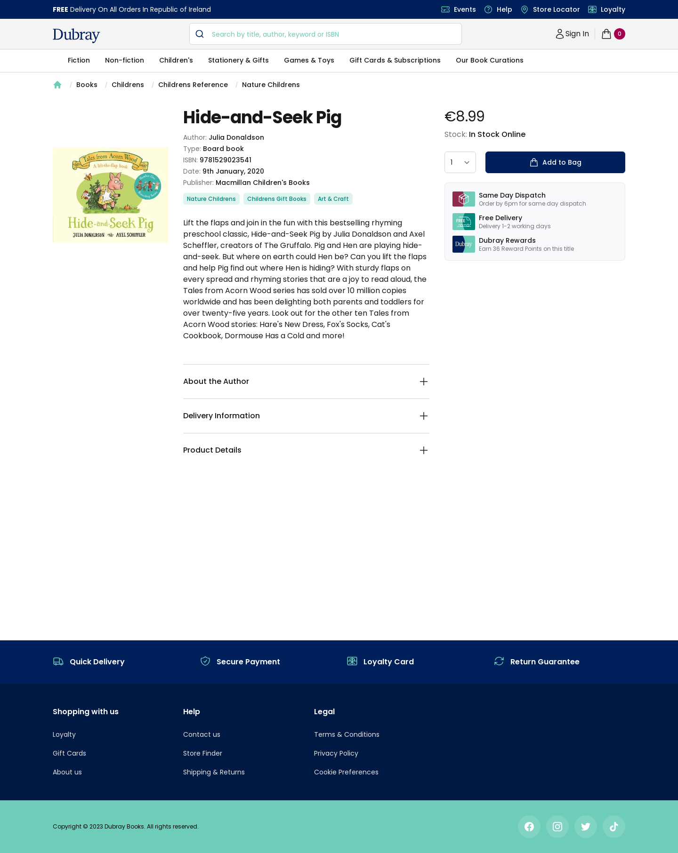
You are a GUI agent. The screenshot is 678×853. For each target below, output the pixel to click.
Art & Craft (333, 199)
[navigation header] (76, 35)
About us (67, 772)
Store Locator (556, 9)
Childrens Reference (193, 84)
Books (86, 84)
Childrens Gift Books (277, 199)
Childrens (128, 84)
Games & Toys (309, 60)
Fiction (79, 60)
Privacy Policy (336, 753)
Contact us (201, 734)
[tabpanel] (110, 194)
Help (504, 9)
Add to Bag (555, 162)
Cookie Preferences (346, 772)
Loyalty (613, 9)
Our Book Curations (490, 60)
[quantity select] (460, 162)
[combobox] (325, 34)
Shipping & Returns (214, 772)
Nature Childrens (271, 84)
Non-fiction (124, 60)
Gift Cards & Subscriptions (395, 60)
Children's (176, 60)
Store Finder (202, 753)
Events (465, 9)
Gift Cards (69, 753)
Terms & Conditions (346, 734)
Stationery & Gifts (238, 60)
